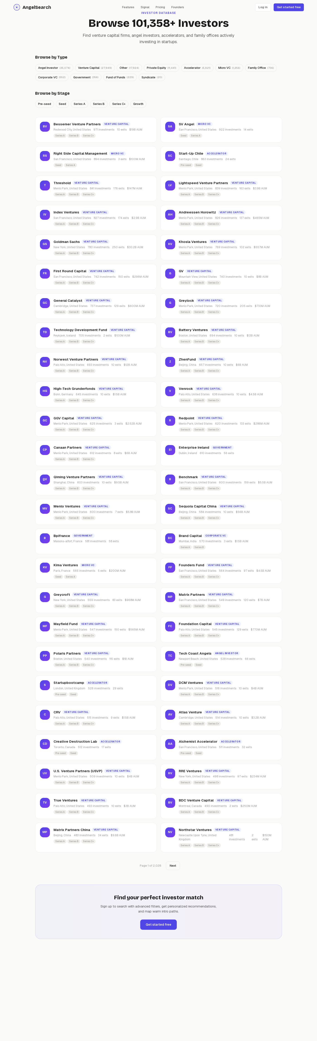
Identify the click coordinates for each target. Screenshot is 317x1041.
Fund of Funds (120, 77)
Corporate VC (52, 77)
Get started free (289, 7)
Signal (145, 7)
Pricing (160, 7)
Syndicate (152, 77)
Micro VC (229, 68)
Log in (263, 7)
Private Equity (161, 68)
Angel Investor (54, 68)
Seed (62, 104)
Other (129, 68)
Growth (138, 104)
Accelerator (197, 68)
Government (85, 77)
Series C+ (118, 104)
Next (173, 866)
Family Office (261, 68)
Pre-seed (44, 104)
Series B (99, 104)
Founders (177, 7)
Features (128, 7)
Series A (79, 104)
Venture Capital (95, 68)
